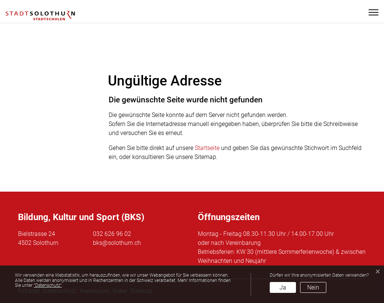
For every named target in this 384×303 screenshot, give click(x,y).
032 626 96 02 (112, 233)
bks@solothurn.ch (117, 242)
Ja (282, 287)
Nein (313, 287)
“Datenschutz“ (48, 285)
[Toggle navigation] (370, 12)
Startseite (207, 148)
